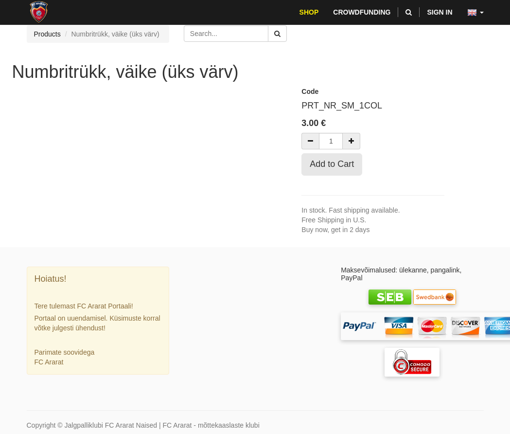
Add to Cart (332, 164)
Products (47, 34)
